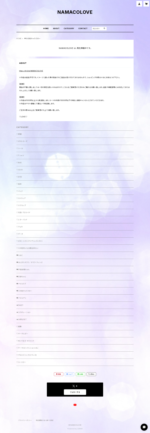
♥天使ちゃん (21, 277)
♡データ (19, 234)
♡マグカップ (21, 205)
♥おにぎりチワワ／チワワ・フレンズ (29, 262)
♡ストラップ (21, 198)
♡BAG (19, 163)
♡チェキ (19, 227)
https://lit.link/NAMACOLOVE (31, 71)
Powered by (75, 429)
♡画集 (19, 326)
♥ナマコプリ (21, 298)
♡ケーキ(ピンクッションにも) (27, 348)
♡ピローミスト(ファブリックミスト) (29, 241)
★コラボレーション (23, 312)
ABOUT (56, 28)
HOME (46, 28)
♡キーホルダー (22, 334)
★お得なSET (21, 319)
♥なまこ (19, 255)
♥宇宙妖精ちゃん (23, 269)
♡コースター (21, 362)
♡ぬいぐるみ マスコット (25, 341)
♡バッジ (19, 191)
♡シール (19, 148)
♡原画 (19, 134)
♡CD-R (19, 170)
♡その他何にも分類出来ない (27, 248)
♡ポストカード (22, 141)
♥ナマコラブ (21, 284)
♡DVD (19, 177)
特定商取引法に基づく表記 (44, 420)
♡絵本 (19, 184)
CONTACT (83, 28)
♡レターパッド (21, 220)
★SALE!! (19, 305)
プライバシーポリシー (25, 420)
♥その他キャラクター (24, 291)
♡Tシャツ (20, 155)
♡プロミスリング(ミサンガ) (26, 355)
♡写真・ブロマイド (23, 212)
